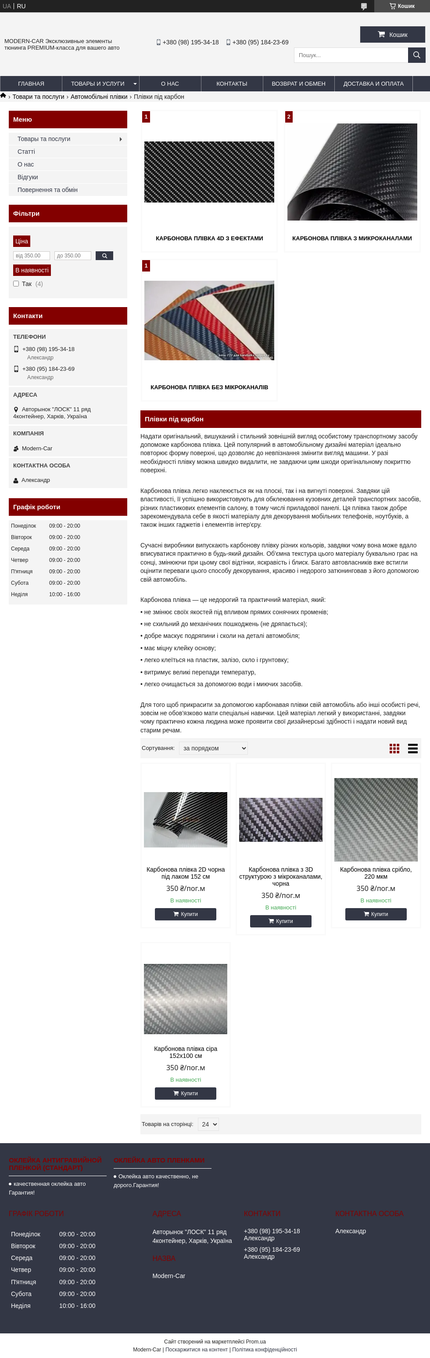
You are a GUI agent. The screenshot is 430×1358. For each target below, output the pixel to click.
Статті (26, 151)
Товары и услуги (98, 83)
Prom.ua (256, 1342)
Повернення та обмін (48, 189)
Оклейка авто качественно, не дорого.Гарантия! (156, 1180)
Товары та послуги (44, 138)
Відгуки (28, 177)
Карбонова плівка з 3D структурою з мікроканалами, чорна (280, 876)
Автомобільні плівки (99, 96)
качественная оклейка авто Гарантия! (47, 1188)
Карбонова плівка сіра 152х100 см (185, 1052)
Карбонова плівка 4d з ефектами (209, 238)
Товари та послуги (38, 96)
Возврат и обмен (299, 83)
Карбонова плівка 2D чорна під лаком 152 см (186, 873)
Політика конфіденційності (264, 1350)
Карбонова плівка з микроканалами (352, 238)
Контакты (231, 83)
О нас (170, 83)
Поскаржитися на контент (196, 1350)
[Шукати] (417, 55)
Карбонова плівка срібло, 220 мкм (376, 873)
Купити (189, 914)
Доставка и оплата (374, 83)
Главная (31, 83)
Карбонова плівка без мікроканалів (209, 387)
